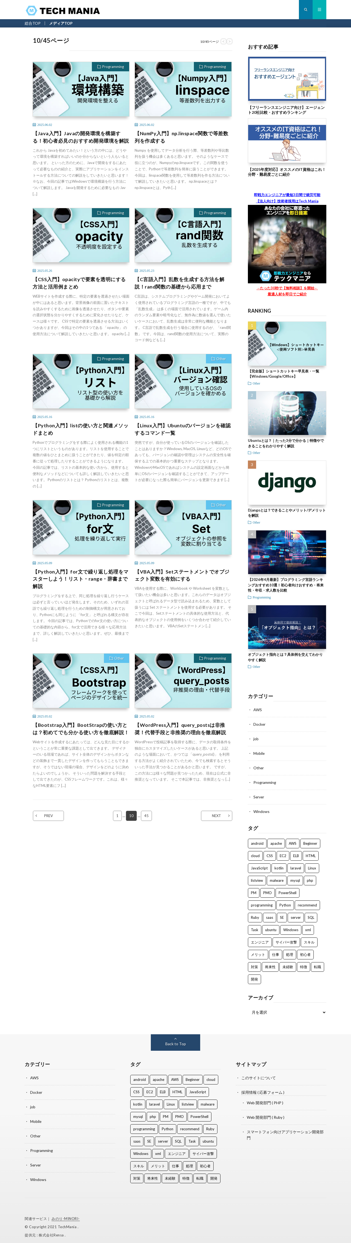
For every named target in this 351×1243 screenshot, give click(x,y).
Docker (259, 724)
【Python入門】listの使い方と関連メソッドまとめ (81, 429)
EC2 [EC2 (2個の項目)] (283, 853)
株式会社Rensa (52, 1230)
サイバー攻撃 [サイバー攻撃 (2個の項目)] (286, 940)
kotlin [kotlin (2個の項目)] (279, 866)
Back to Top (175, 1041)
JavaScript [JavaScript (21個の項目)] (259, 866)
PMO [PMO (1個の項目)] (267, 890)
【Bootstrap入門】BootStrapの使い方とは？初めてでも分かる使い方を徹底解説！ (81, 728)
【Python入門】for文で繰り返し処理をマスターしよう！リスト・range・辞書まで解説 (81, 579)
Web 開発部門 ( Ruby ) (266, 1114)
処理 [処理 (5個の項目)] (289, 952)
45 (146, 815)
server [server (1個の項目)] (296, 915)
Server (259, 795)
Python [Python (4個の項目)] (285, 903)
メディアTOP (61, 23)
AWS (257, 709)
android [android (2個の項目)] (257, 841)
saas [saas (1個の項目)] (269, 915)
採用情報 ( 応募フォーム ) (262, 1089)
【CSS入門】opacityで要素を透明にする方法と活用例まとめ (79, 283)
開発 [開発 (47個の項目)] (254, 977)
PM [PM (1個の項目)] (253, 890)
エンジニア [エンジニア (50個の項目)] (260, 940)
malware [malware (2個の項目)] (277, 878)
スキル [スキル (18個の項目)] (309, 940)
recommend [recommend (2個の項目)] (307, 903)
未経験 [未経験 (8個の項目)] (287, 964)
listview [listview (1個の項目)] (257, 878)
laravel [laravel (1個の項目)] (295, 866)
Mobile (259, 752)
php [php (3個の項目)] (310, 878)
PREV (48, 815)
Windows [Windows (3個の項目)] (290, 927)
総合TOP (33, 23)
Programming (113, 66)
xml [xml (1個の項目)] (308, 927)
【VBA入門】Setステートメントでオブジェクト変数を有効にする (182, 575)
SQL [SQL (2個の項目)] (311, 915)
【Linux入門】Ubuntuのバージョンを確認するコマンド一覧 (183, 429)
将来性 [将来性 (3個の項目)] (270, 964)
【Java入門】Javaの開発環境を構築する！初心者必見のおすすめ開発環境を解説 (81, 137)
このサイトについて (258, 1075)
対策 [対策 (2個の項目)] (254, 964)
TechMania (68, 1222)
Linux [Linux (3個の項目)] (312, 866)
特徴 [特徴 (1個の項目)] (303, 964)
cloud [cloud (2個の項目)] (255, 853)
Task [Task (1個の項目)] (254, 927)
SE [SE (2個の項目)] (282, 915)
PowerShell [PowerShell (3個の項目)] (287, 890)
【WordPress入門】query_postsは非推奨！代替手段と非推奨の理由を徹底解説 (181, 728)
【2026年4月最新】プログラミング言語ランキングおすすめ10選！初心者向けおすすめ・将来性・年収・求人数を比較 (286, 584)
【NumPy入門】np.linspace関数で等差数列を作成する (181, 137)
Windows (261, 809)
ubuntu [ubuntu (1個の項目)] (270, 927)
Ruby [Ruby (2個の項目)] (255, 915)
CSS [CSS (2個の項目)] (270, 853)
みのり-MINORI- (66, 1214)
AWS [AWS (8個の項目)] (292, 841)
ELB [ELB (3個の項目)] (296, 853)
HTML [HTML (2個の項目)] (311, 853)
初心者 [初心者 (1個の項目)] (305, 952)
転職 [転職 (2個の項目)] (317, 964)
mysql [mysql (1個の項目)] (295, 878)
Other (221, 359)
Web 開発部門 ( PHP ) (265, 1100)
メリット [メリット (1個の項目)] (258, 952)
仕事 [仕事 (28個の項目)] (275, 952)
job (256, 738)
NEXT (216, 815)
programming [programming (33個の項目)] (262, 903)
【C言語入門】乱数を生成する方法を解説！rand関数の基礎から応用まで (179, 283)
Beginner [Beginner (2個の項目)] (310, 841)
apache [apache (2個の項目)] (276, 841)
